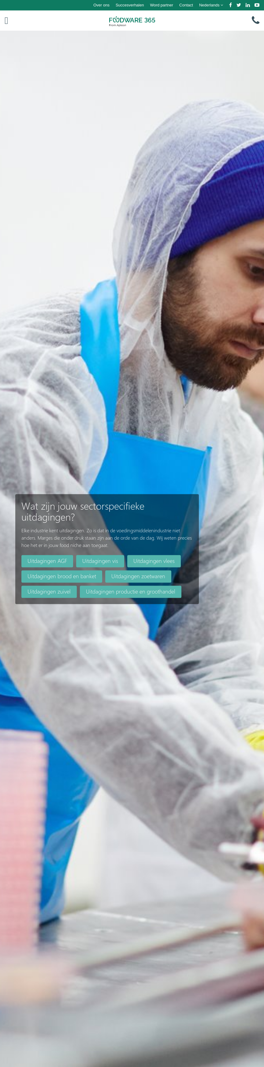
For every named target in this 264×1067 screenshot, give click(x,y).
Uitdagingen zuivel (49, 591)
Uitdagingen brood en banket (62, 576)
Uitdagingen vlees (154, 561)
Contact (186, 5)
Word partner (161, 5)
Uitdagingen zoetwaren (138, 576)
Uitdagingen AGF (47, 561)
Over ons (101, 5)
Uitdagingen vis (100, 561)
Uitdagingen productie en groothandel (130, 591)
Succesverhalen (130, 5)
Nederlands (211, 5)
